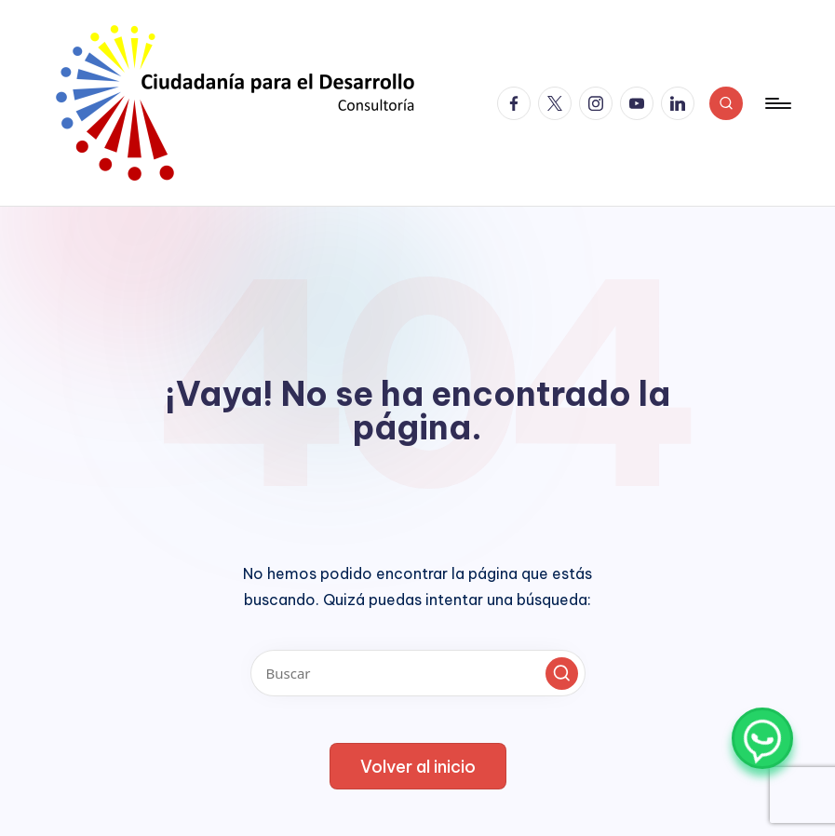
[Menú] (776, 103)
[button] (561, 673)
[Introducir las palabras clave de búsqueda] (418, 673)
